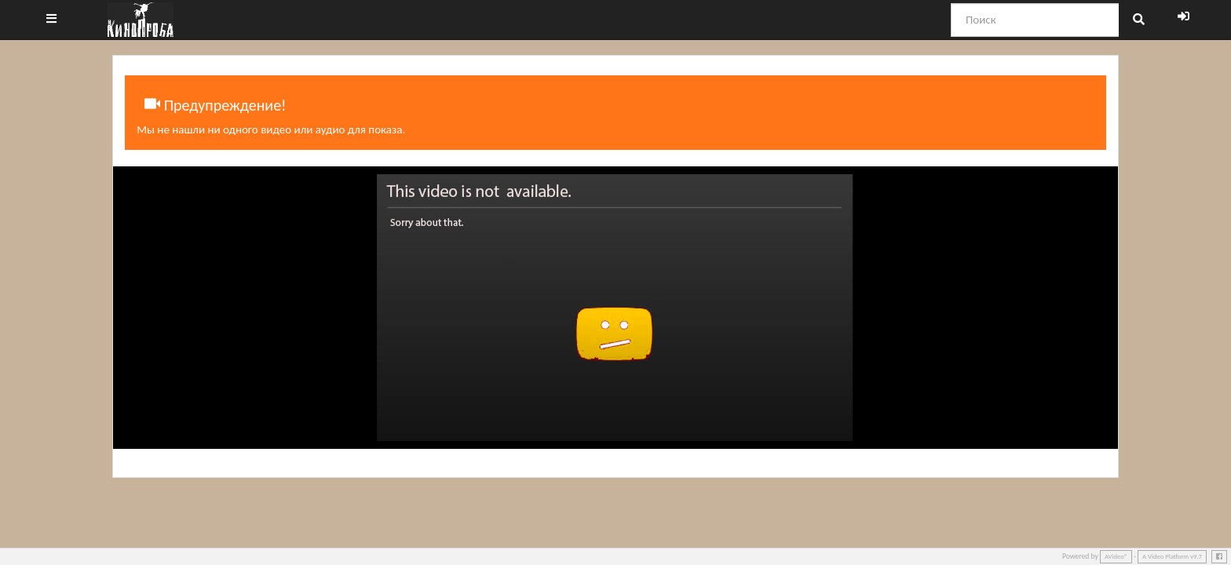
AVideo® (1116, 556)
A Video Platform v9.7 (1172, 556)
